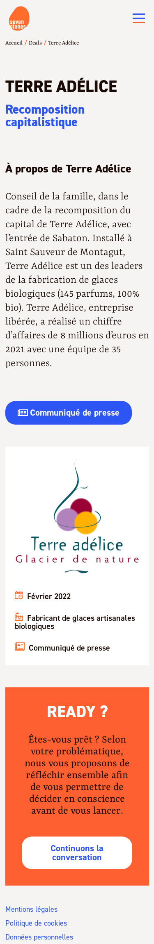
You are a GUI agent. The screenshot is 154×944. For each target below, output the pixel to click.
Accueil (14, 43)
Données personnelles (39, 937)
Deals (35, 43)
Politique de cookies (36, 923)
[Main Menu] (139, 18)
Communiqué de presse (62, 647)
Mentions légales (31, 909)
